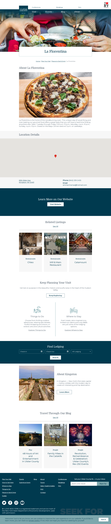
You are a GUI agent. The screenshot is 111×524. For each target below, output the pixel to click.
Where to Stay (7, 486)
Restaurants (30, 259)
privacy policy (34, 521)
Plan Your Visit (45, 61)
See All (55, 226)
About (77, 12)
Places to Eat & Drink (58, 61)
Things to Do (6, 489)
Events (48, 12)
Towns (42, 482)
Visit (34, 12)
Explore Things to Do (37, 330)
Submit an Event (24, 482)
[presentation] (83, 489)
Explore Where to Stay (74, 330)
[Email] (83, 484)
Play (30, 450)
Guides (4, 496)
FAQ (41, 489)
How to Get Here (7, 482)
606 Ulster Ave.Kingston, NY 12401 (26, 181)
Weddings (59, 7)
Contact (42, 492)
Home (38, 61)
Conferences (36, 7)
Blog (63, 12)
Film (79, 7)
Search (55, 357)
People (55, 450)
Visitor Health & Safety (47, 486)
